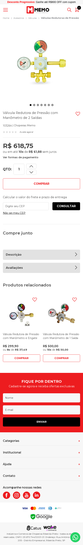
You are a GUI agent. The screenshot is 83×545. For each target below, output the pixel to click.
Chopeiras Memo (24, 125)
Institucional (12, 452)
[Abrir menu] (6, 9)
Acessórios (18, 18)
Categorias (11, 441)
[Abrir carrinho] (77, 9)
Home (6, 18)
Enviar (42, 421)
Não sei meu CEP (14, 213)
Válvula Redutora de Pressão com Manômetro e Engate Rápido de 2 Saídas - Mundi (21, 338)
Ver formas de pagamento (20, 157)
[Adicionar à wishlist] (78, 114)
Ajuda (7, 464)
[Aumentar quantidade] (31, 172)
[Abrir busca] (69, 9)
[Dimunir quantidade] (31, 166)
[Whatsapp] (75, 537)
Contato (9, 476)
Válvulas (32, 18)
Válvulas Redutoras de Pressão (60, 18)
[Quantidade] (18, 169)
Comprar (21, 358)
